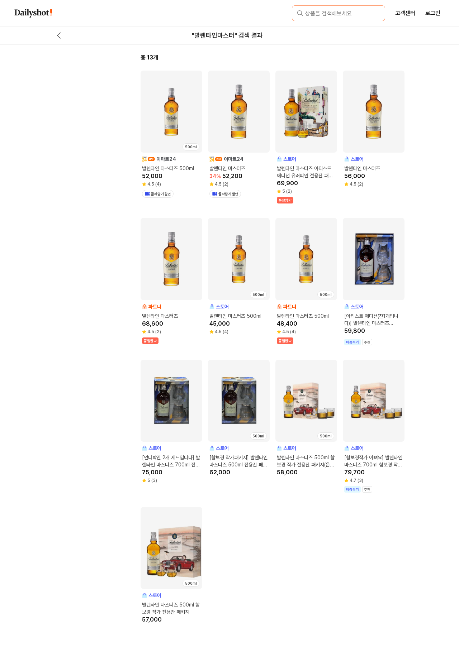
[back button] (59, 35)
